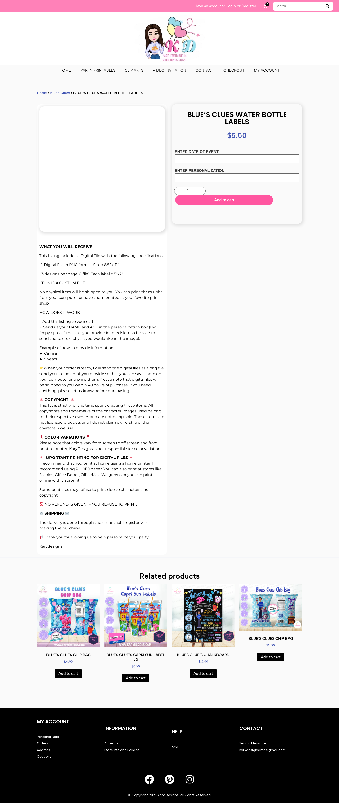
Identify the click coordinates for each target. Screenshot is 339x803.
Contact (205, 70)
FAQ (175, 746)
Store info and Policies (122, 750)
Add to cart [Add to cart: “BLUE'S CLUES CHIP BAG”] (68, 673)
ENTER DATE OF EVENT (197, 152)
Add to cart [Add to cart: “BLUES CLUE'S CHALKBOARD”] (203, 673)
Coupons (44, 756)
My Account (267, 70)
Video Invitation (169, 70)
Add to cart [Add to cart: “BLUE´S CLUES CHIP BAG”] (271, 657)
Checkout (234, 70)
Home (65, 70)
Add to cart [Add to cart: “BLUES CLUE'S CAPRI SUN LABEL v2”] (136, 678)
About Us (111, 743)
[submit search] (327, 6)
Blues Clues (60, 93)
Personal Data (48, 736)
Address (43, 750)
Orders (42, 743)
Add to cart (253, 191)
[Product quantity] (190, 191)
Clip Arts (134, 70)
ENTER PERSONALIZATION (199, 171)
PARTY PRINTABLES (97, 70)
